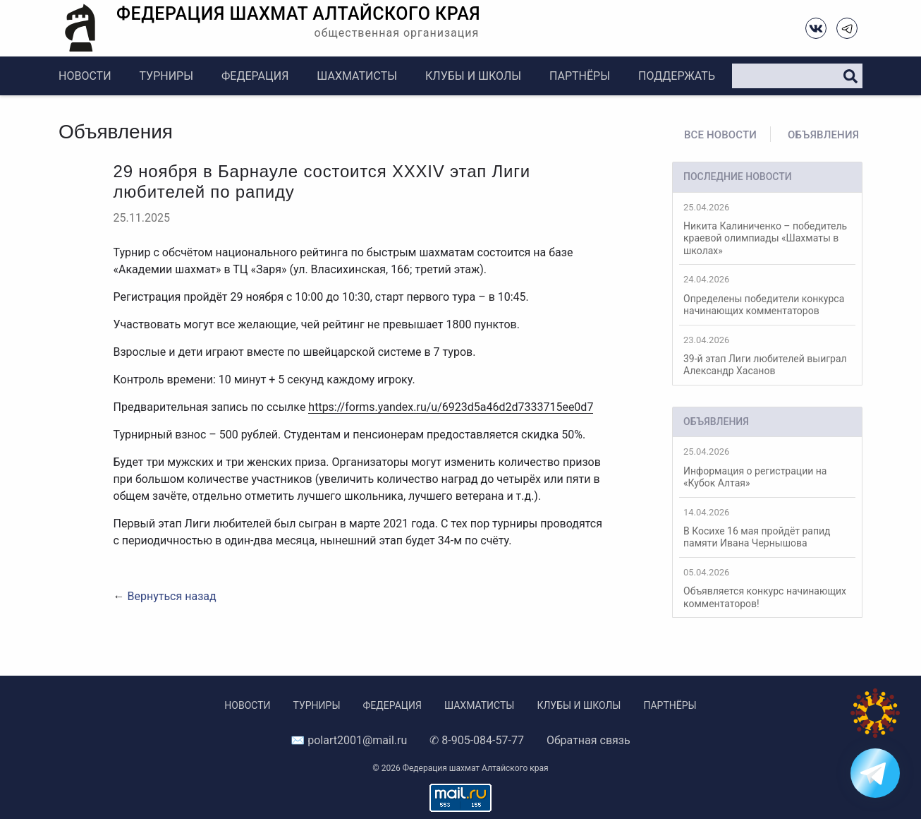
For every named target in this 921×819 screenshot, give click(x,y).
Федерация (254, 76)
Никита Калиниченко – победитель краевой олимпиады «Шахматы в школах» (767, 229)
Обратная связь (588, 740)
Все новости (720, 134)
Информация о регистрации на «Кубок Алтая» (767, 467)
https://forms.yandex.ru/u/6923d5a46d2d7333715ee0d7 (450, 407)
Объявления (823, 134)
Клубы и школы (473, 76)
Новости (85, 76)
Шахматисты (357, 76)
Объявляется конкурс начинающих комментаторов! (767, 588)
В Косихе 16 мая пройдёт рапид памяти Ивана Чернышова (767, 528)
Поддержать (676, 76)
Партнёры (579, 76)
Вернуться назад (171, 596)
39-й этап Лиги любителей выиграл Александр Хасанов (767, 356)
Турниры (166, 76)
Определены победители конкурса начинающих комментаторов (767, 295)
